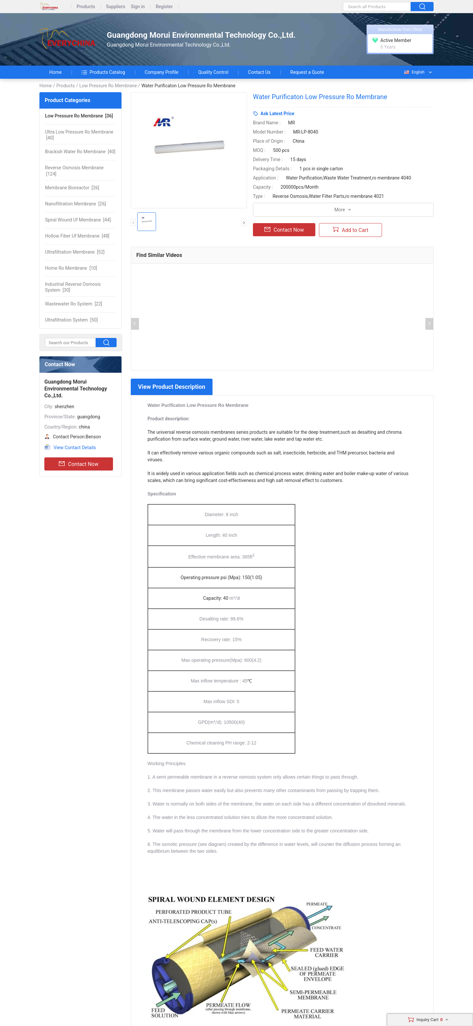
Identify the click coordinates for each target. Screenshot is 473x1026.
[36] (79, 115)
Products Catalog (103, 72)
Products (86, 7)
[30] (73, 287)
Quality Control (213, 72)
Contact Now (78, 464)
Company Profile (162, 72)
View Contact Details (75, 447)
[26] (72, 187)
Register (164, 7)
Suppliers (115, 7)
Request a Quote (307, 72)
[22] (73, 303)
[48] (77, 236)
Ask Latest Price (277, 113)
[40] (79, 134)
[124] (74, 170)
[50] (71, 320)
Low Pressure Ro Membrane (108, 85)
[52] (74, 252)
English (413, 72)
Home (55, 72)
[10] (71, 268)
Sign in (138, 7)
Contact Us (259, 72)
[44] (78, 219)
